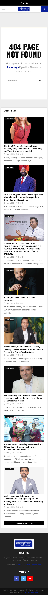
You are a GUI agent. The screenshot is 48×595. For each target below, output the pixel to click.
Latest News (10, 110)
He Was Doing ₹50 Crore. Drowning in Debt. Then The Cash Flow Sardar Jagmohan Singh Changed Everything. (23, 197)
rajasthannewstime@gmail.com (28, 565)
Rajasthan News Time (30, 592)
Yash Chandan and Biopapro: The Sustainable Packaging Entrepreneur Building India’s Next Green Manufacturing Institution (23, 500)
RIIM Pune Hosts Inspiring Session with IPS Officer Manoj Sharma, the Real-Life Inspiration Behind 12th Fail (23, 447)
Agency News (10, 118)
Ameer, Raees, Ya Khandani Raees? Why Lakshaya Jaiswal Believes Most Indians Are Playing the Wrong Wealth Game (23, 349)
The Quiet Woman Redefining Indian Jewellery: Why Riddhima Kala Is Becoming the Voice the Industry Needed (23, 148)
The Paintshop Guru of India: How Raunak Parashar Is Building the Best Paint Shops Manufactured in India (23, 398)
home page (13, 67)
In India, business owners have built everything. (20, 299)
